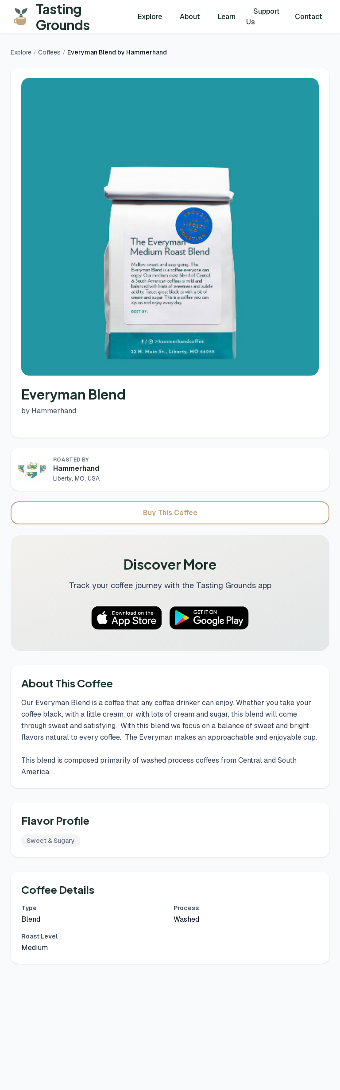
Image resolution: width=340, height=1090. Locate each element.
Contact (308, 16)
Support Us (263, 17)
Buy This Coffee (170, 512)
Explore (150, 16)
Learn (227, 16)
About (190, 16)
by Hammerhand (48, 410)
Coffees (49, 52)
